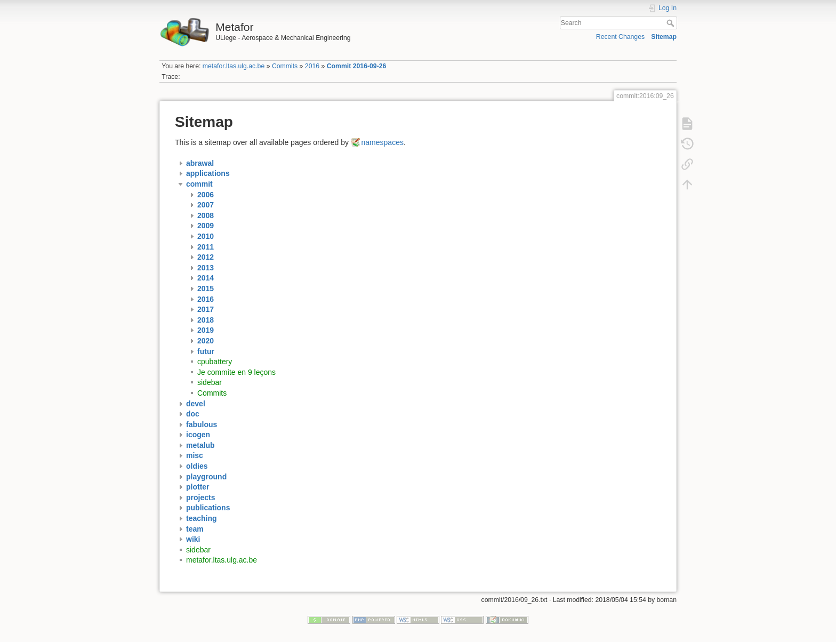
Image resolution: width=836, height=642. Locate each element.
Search (671, 23)
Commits (285, 66)
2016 (312, 66)
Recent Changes (620, 37)
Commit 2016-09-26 (357, 66)
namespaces (382, 142)
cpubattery (214, 361)
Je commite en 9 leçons (236, 372)
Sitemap (664, 37)
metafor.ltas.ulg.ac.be (233, 66)
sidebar (209, 382)
